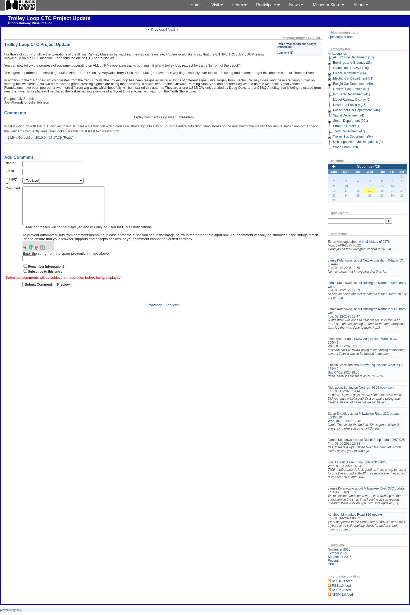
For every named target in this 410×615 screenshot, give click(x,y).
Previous (158, 29)
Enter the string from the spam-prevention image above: (66, 261)
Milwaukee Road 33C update (384, 488)
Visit (217, 5)
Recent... (334, 560)
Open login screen (340, 37)
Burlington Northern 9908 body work (369, 387)
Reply (68, 137)
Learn (239, 5)
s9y (18, 610)
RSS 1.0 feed (341, 586)
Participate (268, 5)
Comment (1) (285, 52)
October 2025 (337, 553)
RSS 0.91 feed (342, 581)
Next (171, 29)
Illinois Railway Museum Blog (30, 23)
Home (196, 5)
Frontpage (155, 313)
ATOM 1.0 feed (342, 595)
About (360, 5)
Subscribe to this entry (45, 279)
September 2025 (339, 557)
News (296, 5)
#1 (7, 137)
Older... (333, 564)
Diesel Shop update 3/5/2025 (384, 440)
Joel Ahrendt (297, 44)
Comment (13, 188)
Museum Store (328, 5)
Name (10, 163)
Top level (173, 313)
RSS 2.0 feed (341, 590)
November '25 (368, 167)
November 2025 (339, 549)
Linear (171, 117)
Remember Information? (46, 274)
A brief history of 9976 (374, 242)
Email (10, 171)
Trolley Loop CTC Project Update (49, 18)
